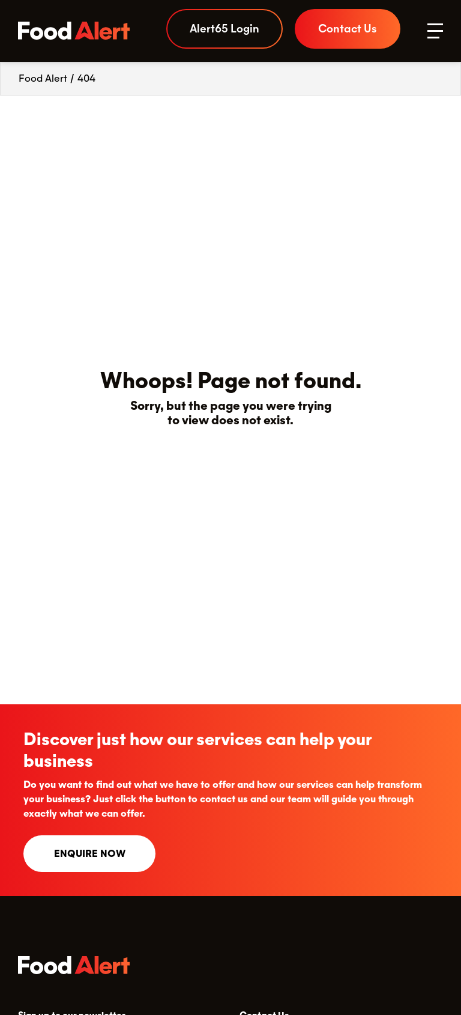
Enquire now (89, 853)
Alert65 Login (224, 28)
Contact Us (347, 28)
